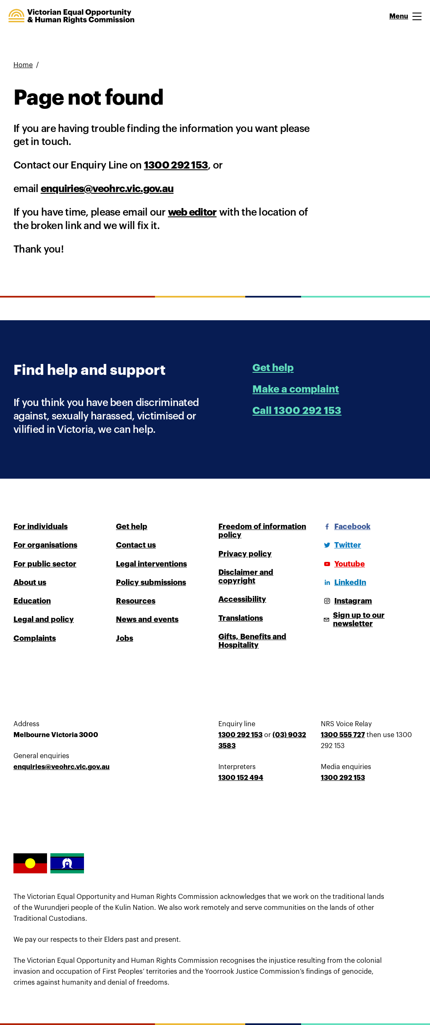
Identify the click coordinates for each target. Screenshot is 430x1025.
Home (23, 65)
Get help (273, 368)
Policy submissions (151, 582)
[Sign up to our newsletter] (369, 619)
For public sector (44, 564)
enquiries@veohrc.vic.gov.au (107, 189)
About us (29, 582)
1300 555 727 (343, 735)
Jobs (124, 638)
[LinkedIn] (343, 582)
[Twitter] (341, 545)
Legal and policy (43, 619)
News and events (147, 619)
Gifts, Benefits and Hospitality (252, 641)
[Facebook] (345, 526)
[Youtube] (343, 564)
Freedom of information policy (262, 531)
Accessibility (242, 599)
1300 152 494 (240, 778)
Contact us (136, 545)
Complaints (34, 638)
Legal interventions (151, 564)
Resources (135, 601)
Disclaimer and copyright (245, 577)
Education (32, 601)
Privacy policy (245, 554)
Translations (240, 618)
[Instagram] (346, 601)
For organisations (45, 545)
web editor (192, 212)
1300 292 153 (176, 165)
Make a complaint (295, 389)
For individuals (40, 526)
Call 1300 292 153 (296, 411)
